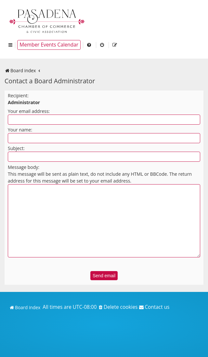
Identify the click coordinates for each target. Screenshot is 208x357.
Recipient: (18, 95)
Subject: (16, 148)
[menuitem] (89, 44)
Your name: (20, 130)
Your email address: (29, 111)
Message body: (23, 167)
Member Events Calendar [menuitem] (49, 44)
